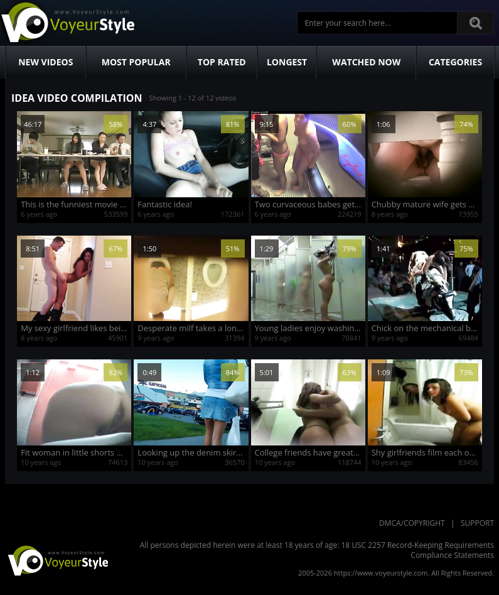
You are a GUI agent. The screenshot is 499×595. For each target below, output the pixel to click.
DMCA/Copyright (412, 523)
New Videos (45, 62)
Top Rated (222, 62)
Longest (287, 62)
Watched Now (366, 62)
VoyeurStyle (56, 559)
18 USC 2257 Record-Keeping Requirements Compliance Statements (417, 550)
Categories (455, 62)
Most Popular (136, 62)
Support (477, 523)
